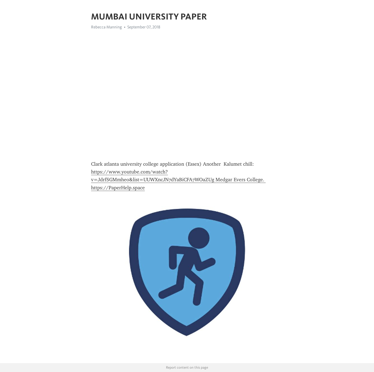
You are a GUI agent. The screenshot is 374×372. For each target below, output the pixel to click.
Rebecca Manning (106, 27)
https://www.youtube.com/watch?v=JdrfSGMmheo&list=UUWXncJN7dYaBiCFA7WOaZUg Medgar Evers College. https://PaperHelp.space (178, 180)
